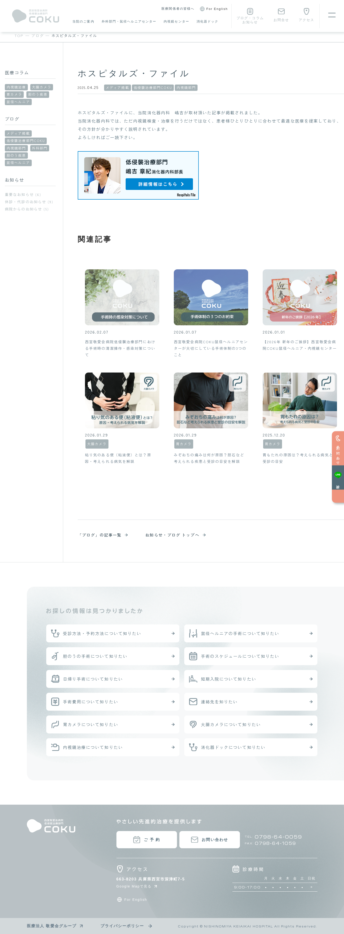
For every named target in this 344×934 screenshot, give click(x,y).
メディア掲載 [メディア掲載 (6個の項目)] (18, 133)
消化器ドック (208, 21)
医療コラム (17, 72)
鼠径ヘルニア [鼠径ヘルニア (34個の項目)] (18, 162)
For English (213, 9)
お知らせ (14, 180)
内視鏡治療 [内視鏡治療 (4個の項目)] (16, 87)
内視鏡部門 (186, 87)
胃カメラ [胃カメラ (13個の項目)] (14, 94)
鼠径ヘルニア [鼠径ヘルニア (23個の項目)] (18, 101)
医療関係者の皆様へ (177, 8)
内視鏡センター (176, 21)
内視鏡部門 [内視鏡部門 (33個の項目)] (16, 148)
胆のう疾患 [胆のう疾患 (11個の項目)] (16, 155)
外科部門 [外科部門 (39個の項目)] (39, 148)
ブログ (37, 35)
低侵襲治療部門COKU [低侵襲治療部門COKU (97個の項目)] (26, 140)
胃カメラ (183, 443)
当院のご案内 (83, 21)
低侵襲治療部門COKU (153, 87)
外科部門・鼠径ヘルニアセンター (129, 21)
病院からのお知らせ (23, 208)
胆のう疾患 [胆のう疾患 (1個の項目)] (38, 94)
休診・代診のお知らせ (25, 201)
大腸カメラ (97, 443)
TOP (19, 35)
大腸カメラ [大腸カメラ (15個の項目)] (42, 87)
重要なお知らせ (19, 194)
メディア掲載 (117, 87)
